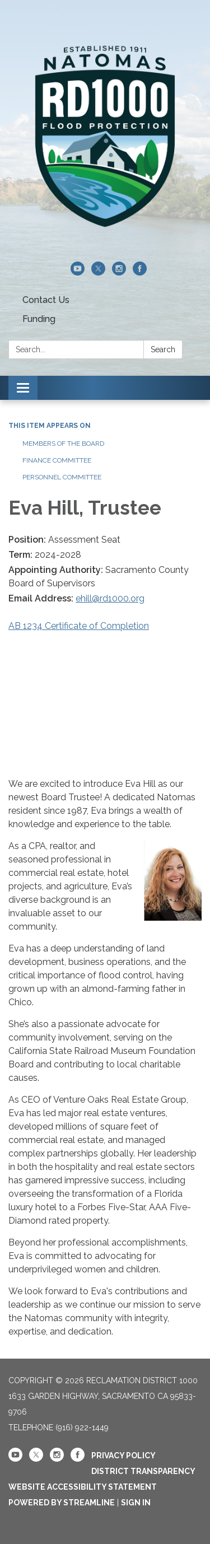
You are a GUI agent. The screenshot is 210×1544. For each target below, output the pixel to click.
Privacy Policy (123, 1455)
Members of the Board (63, 443)
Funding (38, 319)
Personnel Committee (61, 477)
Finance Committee (56, 460)
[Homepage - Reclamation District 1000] (105, 136)
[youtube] (78, 272)
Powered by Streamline (61, 1502)
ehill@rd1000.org (110, 598)
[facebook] (140, 272)
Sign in (136, 1502)
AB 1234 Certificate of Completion (78, 626)
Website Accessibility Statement (82, 1486)
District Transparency (143, 1471)
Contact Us (45, 300)
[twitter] (98, 272)
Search (163, 349)
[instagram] (119, 272)
